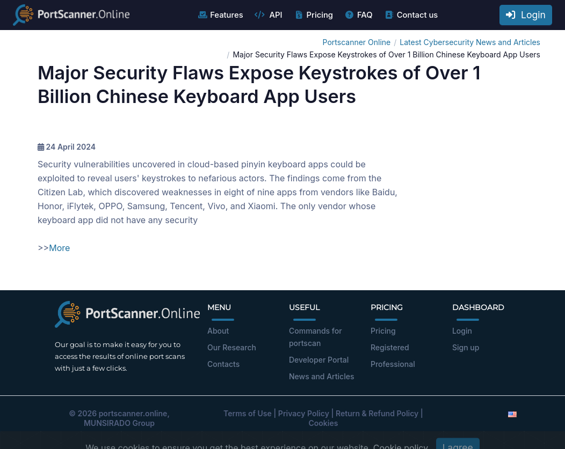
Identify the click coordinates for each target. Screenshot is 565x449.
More (59, 247)
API (268, 15)
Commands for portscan (315, 337)
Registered (390, 347)
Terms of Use (247, 413)
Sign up (465, 347)
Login (526, 14)
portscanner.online (133, 413)
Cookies (323, 423)
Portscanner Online (357, 42)
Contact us (411, 15)
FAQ (358, 15)
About (218, 330)
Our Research (231, 347)
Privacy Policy (303, 413)
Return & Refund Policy (377, 413)
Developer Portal (319, 359)
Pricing (313, 15)
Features (220, 15)
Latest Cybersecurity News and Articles (470, 42)
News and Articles (321, 376)
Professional (393, 364)
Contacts (223, 364)
